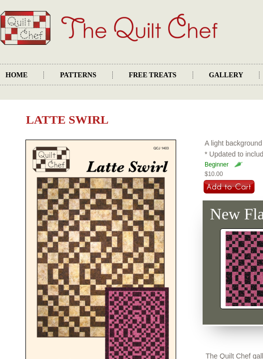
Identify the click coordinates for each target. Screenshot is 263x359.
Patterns (78, 75)
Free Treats (153, 75)
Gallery (226, 75)
